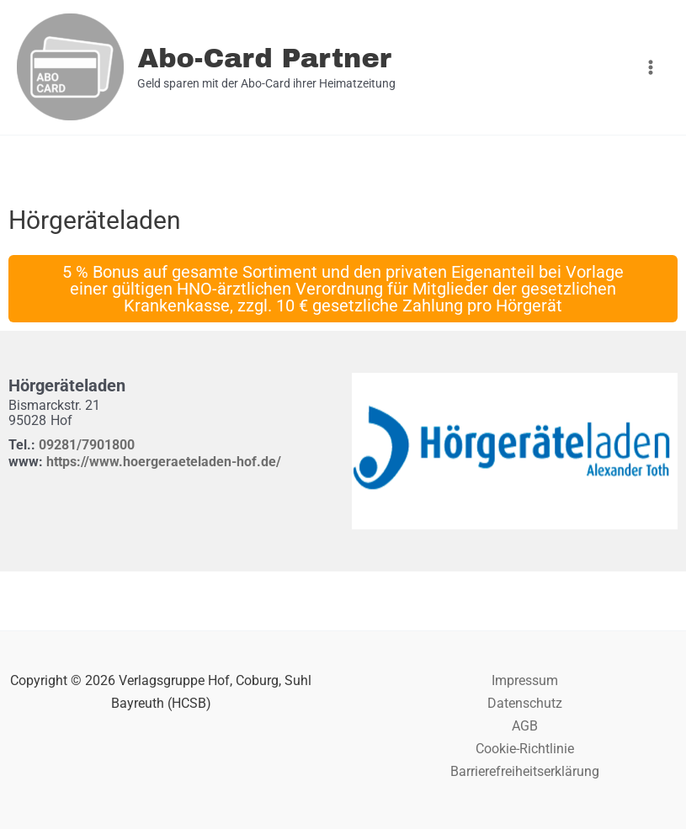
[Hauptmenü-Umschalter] (650, 68)
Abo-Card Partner (264, 58)
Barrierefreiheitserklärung (524, 771)
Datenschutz (524, 703)
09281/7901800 (87, 445)
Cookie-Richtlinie (525, 749)
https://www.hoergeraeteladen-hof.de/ (163, 462)
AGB (525, 726)
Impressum (525, 680)
